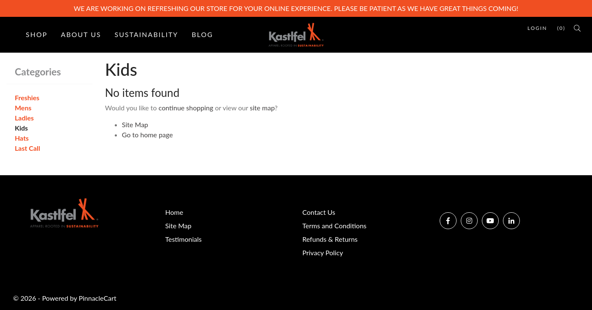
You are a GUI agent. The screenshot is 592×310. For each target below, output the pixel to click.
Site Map (135, 124)
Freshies (27, 98)
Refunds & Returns (330, 239)
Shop (36, 34)
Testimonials (183, 239)
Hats (22, 138)
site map (262, 108)
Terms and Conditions (335, 226)
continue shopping (186, 108)
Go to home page (147, 135)
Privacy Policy (323, 253)
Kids (21, 128)
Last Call (27, 148)
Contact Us (319, 212)
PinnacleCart (97, 298)
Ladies (24, 118)
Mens (23, 108)
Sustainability (146, 34)
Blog (202, 34)
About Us (81, 34)
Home (174, 212)
